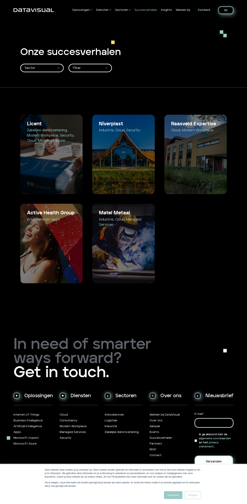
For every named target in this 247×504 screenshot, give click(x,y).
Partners (156, 443)
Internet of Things (26, 414)
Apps (17, 432)
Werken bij (183, 9)
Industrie (111, 426)
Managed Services (73, 432)
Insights (166, 9)
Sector (30, 68)
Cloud (64, 414)
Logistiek (111, 420)
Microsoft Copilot (26, 437)
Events (154, 432)
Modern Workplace (73, 426)
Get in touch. (61, 373)
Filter (77, 68)
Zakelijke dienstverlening (122, 432)
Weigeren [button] (193, 495)
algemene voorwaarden (215, 438)
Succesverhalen (145, 9)
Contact (204, 9)
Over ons (156, 420)
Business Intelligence (28, 420)
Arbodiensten (114, 414)
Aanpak (155, 426)
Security (65, 437)
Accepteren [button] (173, 495)
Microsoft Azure (25, 443)
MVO (153, 449)
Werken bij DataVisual (165, 414)
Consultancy (68, 420)
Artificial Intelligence (28, 426)
